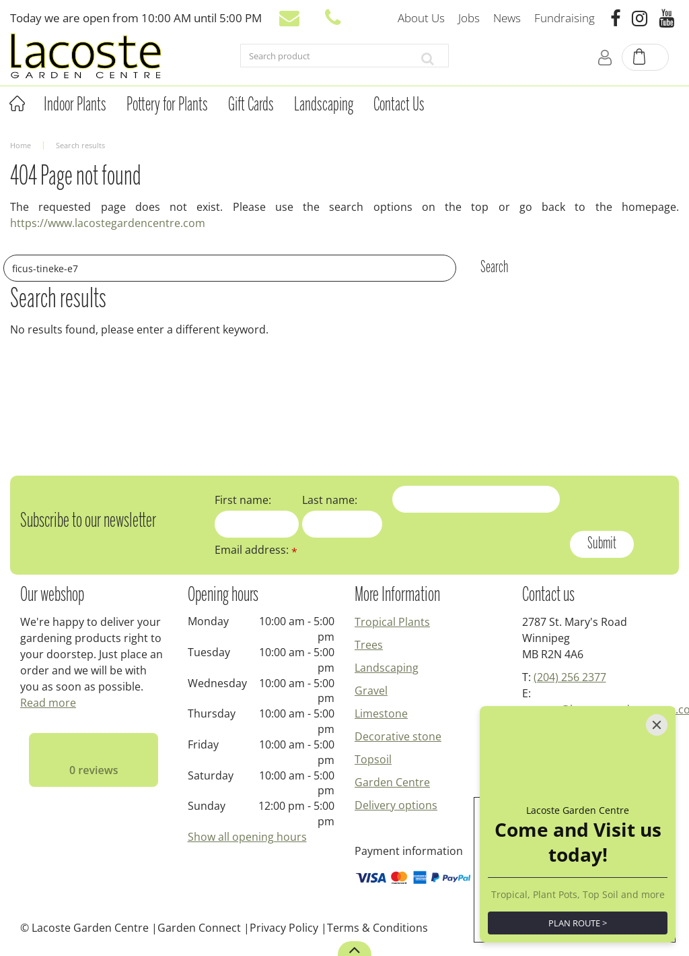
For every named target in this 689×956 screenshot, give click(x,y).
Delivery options (396, 805)
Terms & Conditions (377, 927)
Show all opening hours (247, 836)
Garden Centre (392, 782)
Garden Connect (199, 927)
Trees (369, 644)
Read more (48, 702)
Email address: (256, 549)
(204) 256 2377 (570, 677)
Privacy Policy (284, 927)
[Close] (656, 725)
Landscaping (387, 667)
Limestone (381, 713)
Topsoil (373, 759)
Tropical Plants (392, 621)
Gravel (371, 690)
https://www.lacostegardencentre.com (107, 223)
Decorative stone (398, 736)
